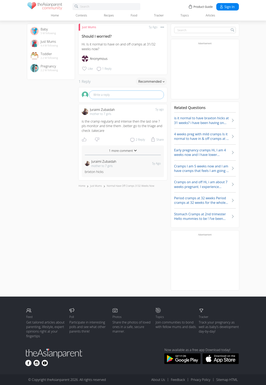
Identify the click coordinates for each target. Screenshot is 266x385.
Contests (81, 15)
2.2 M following (49, 58)
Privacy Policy (200, 379)
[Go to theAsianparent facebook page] (28, 363)
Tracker (159, 15)
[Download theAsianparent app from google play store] (182, 363)
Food (134, 15)
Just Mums (89, 27)
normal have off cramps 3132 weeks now (130, 186)
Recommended (151, 81)
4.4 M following (49, 45)
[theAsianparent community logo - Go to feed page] (44, 6)
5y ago (159, 109)
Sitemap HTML (227, 379)
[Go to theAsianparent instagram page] (36, 363)
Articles (210, 15)
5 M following (48, 33)
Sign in (227, 7)
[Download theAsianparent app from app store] (221, 363)
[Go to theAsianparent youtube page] (45, 363)
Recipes (109, 15)
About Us (158, 379)
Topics (185, 15)
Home (55, 15)
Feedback (178, 379)
